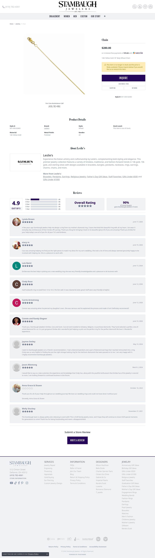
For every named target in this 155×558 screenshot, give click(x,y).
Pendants (57, 176)
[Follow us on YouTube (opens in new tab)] (11, 483)
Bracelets (47, 176)
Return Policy (53, 547)
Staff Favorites (114, 176)
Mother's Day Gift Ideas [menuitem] (131, 489)
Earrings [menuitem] (125, 504)
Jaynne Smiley (28, 341)
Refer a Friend (75, 468)
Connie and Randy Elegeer (34, 318)
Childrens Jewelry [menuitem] (128, 519)
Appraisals (48, 474)
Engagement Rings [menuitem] (129, 492)
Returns (134, 88)
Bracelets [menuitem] (125, 510)
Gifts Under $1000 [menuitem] (129, 474)
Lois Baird (26, 263)
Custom (83, 16)
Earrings (66, 176)
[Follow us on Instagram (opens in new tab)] (27, 483)
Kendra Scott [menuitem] (127, 528)
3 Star (27, 204)
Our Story (95, 16)
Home (11, 24)
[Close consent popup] (47, 554)
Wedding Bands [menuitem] (128, 495)
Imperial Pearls (102, 480)
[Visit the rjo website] (69, 539)
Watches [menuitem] (125, 513)
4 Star (27, 202)
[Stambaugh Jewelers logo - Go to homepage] (77, 6)
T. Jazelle (99, 492)
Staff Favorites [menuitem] (127, 480)
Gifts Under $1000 (51, 179)
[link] (11, 7)
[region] (54, 64)
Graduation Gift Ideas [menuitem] (130, 483)
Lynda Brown (28, 219)
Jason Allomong (29, 364)
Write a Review (77, 440)
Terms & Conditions (78, 483)
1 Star (27, 209)
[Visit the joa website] (77, 539)
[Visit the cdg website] (98, 539)
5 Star (27, 199)
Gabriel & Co (101, 477)
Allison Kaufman (102, 465)
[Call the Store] (16, 475)
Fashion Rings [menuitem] (127, 498)
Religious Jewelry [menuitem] (128, 477)
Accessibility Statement (97, 547)
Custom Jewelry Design (53, 483)
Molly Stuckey (28, 408)
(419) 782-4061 (54, 106)
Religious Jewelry (78, 176)
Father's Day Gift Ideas (97, 176)
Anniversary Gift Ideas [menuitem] (130, 465)
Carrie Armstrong (30, 300)
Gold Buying (49, 477)
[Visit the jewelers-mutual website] (87, 539)
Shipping (113, 88)
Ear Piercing (49, 480)
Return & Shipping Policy (80, 477)
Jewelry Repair (49, 465)
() (59, 199)
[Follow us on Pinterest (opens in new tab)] (22, 483)
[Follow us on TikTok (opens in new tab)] (15, 483)
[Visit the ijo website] (60, 539)
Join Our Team (75, 471)
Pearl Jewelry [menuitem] (127, 507)
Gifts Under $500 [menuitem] (128, 471)
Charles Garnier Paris (104, 471)
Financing (48, 471)
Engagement (54, 16)
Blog (72, 474)
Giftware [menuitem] (125, 525)
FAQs (72, 465)
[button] (134, 7)
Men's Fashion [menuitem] (127, 516)
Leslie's (46, 128)
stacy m (26, 242)
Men (75, 16)
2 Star (27, 207)
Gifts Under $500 (130, 176)
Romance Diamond (103, 489)
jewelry (18, 24)
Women (67, 16)
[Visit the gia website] (51, 539)
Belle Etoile (100, 468)
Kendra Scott (101, 483)
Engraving (48, 468)
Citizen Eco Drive (102, 474)
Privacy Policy (75, 480)
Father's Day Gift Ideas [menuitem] (131, 486)
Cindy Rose (27, 281)
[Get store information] (18, 478)
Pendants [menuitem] (125, 501)
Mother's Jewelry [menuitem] (128, 522)
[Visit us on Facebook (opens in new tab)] (19, 483)
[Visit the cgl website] (105, 539)
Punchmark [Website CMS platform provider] (82, 554)
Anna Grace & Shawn (32, 385)
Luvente (99, 486)
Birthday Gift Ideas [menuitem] (129, 468)
